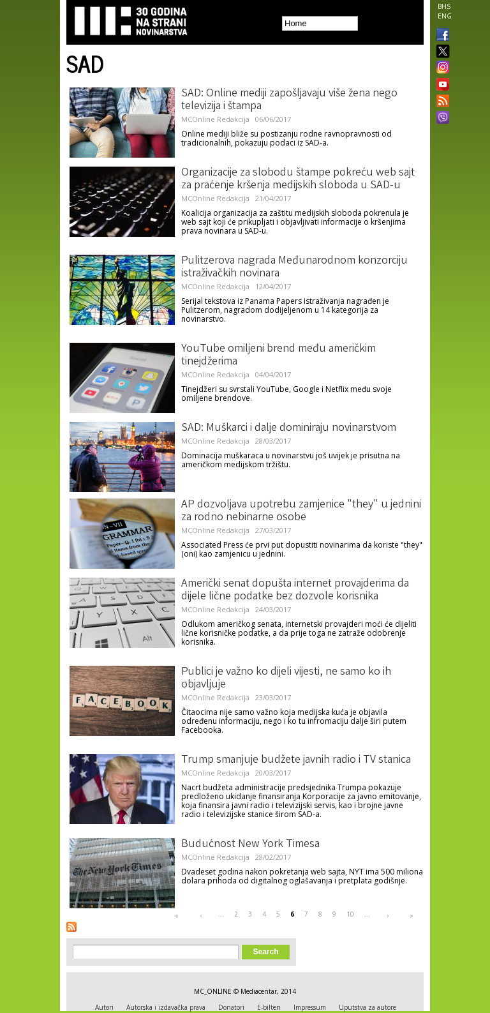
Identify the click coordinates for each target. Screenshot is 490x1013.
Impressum (309, 1007)
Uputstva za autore (367, 1007)
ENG (445, 15)
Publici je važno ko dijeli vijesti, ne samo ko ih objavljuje (286, 678)
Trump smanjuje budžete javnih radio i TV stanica (296, 760)
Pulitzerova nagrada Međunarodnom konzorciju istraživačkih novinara (294, 267)
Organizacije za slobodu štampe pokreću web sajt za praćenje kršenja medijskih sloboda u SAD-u (298, 179)
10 (350, 914)
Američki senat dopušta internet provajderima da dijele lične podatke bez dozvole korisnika (295, 590)
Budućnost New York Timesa (250, 844)
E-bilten (269, 1007)
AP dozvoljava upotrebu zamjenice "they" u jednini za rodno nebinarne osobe (301, 511)
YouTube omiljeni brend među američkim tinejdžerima (278, 355)
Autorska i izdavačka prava (165, 1007)
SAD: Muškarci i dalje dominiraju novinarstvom (288, 428)
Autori (104, 1007)
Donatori (231, 1007)
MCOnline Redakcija (215, 119)
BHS (444, 6)
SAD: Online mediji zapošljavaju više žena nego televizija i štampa (289, 100)
